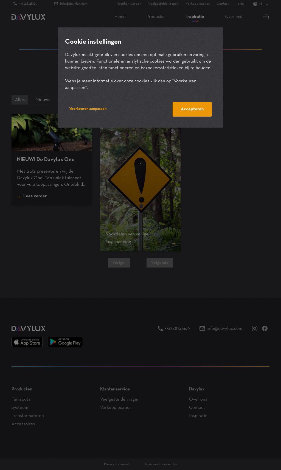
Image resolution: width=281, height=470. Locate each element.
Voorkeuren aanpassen (87, 109)
